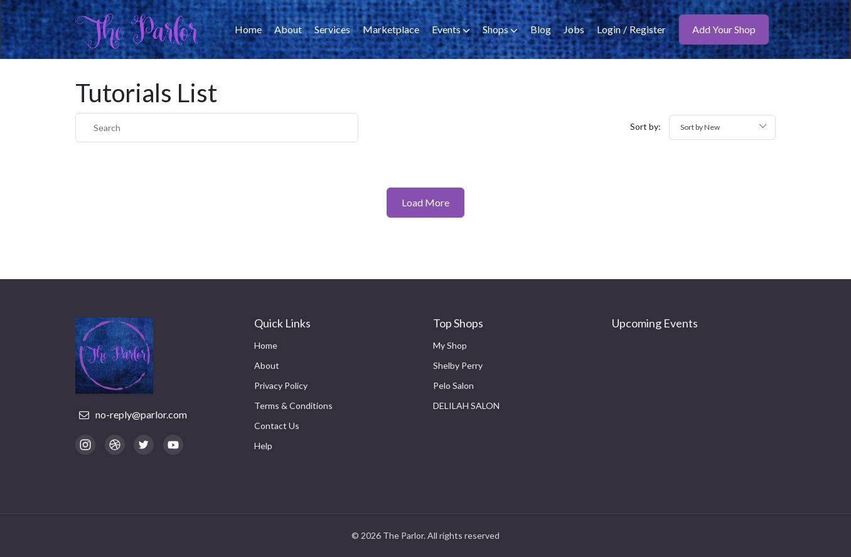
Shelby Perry (458, 365)
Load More (425, 202)
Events (451, 29)
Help (263, 445)
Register (647, 29)
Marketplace (391, 29)
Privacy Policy (281, 385)
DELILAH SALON (466, 405)
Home (248, 29)
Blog (540, 29)
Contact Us (276, 425)
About (288, 29)
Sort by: (645, 126)
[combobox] (722, 127)
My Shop (450, 345)
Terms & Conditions (293, 405)
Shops (500, 29)
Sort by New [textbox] (700, 127)
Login (609, 29)
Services (332, 29)
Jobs (574, 29)
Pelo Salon (453, 385)
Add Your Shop (724, 29)
